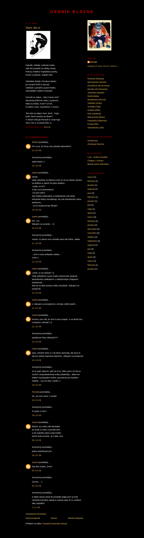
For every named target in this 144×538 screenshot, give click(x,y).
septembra (92, 241)
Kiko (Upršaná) (94, 113)
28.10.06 (36, 415)
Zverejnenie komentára (36, 514)
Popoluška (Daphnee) (97, 120)
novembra (91, 233)
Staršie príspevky (75, 518)
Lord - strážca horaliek (97, 157)
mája (89, 209)
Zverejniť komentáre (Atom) (55, 523)
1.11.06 (36, 507)
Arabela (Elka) (93, 110)
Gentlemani (92, 141)
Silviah (35, 142)
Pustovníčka (92, 124)
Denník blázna (72, 11)
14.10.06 (36, 360)
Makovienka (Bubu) (96, 117)
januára (90, 185)
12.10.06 (36, 262)
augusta (91, 189)
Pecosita (36, 392)
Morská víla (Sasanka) (97, 89)
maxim (35, 173)
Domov (54, 518)
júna (89, 193)
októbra (90, 237)
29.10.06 (36, 455)
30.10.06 (36, 470)
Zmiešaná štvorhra (95, 144)
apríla (90, 213)
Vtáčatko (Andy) (94, 103)
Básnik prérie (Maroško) (98, 164)
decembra (91, 229)
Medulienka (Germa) (96, 100)
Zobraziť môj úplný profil (102, 66)
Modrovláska (93, 96)
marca (90, 177)
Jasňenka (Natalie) (95, 93)
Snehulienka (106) (95, 127)
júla (89, 205)
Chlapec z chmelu (95, 161)
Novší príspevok (33, 518)
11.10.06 (36, 243)
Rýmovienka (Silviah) (96, 82)
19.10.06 (36, 385)
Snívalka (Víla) (94, 107)
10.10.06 (36, 150)
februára (91, 181)
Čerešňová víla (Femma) (98, 86)
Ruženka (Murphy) (95, 79)
